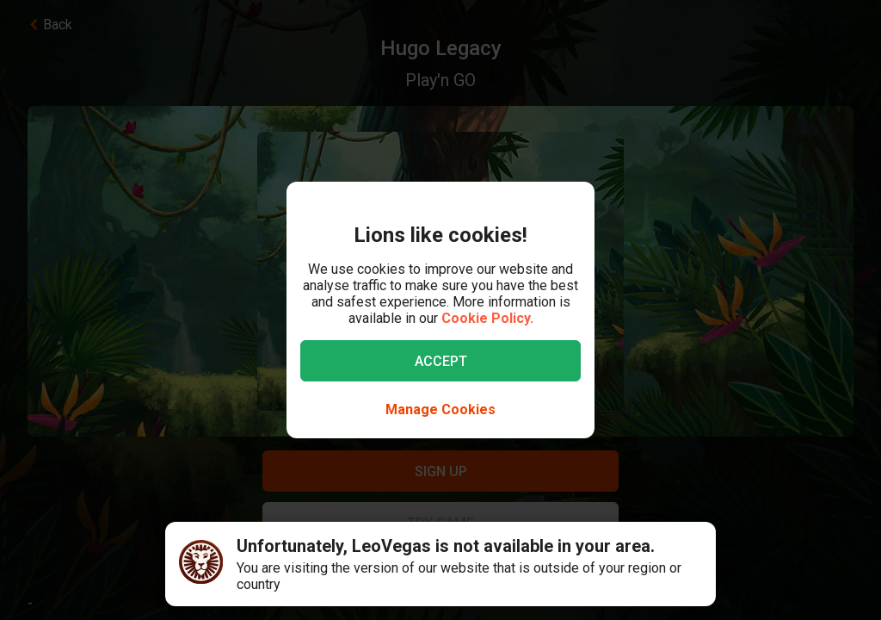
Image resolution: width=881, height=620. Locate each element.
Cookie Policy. (487, 318)
